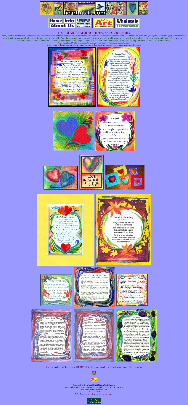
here (177, 38)
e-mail (55, 367)
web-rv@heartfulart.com (98, 389)
